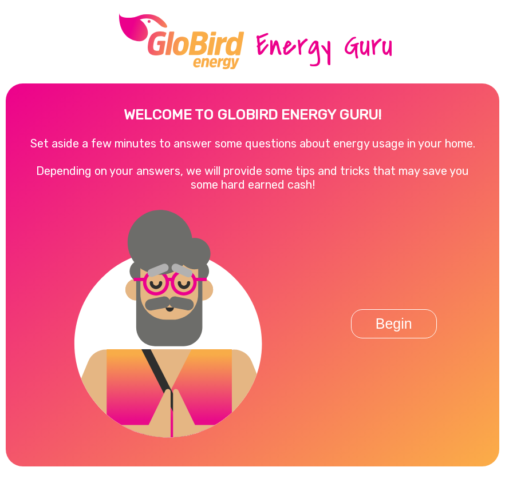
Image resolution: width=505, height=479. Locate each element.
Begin (394, 324)
